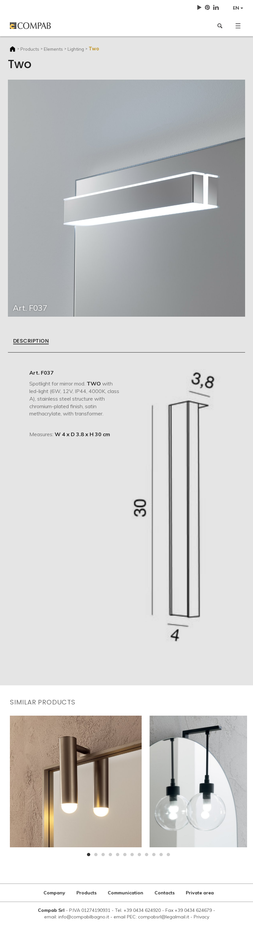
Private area (200, 893)
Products (29, 49)
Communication (125, 893)
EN (238, 8)
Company (54, 893)
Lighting (76, 49)
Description (31, 341)
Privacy (201, 917)
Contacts (165, 893)
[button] (238, 26)
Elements (53, 49)
